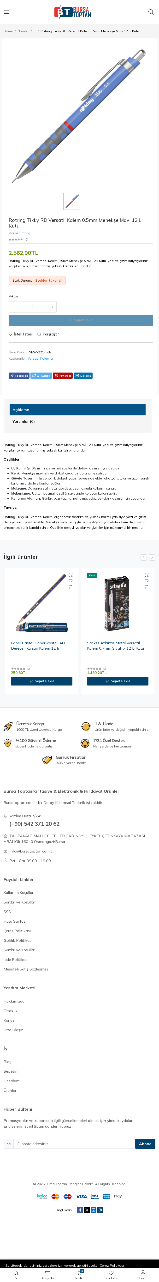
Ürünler (23, 31)
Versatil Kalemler (40, 358)
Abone (145, 1143)
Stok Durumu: (22, 280)
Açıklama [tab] (20, 409)
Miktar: (14, 296)
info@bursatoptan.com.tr (31, 851)
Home (8, 31)
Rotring (24, 233)
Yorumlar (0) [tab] (23, 421)
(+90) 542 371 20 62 (34, 823)
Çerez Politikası (112, 1265)
